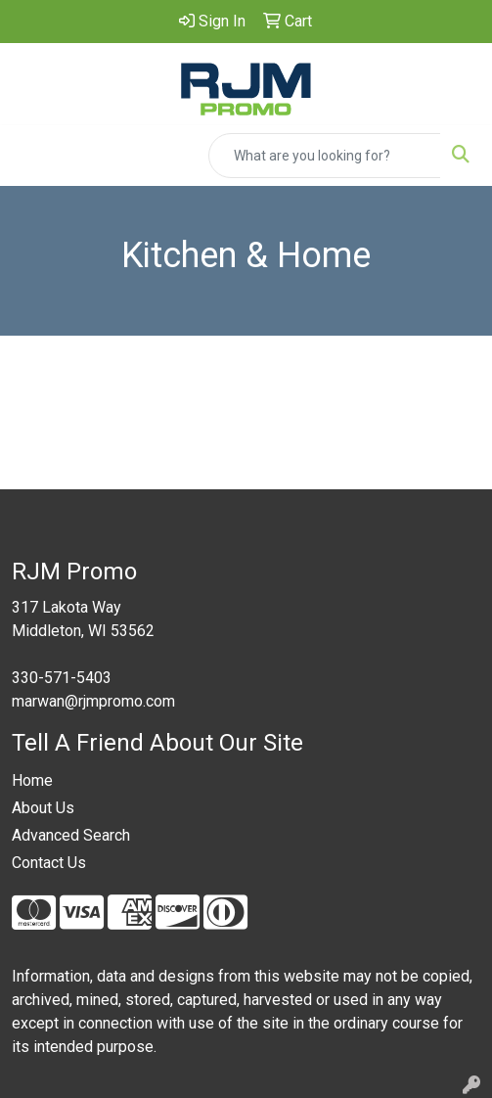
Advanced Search (71, 835)
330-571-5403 (62, 677)
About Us (43, 808)
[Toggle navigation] (30, 155)
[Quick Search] (324, 155)
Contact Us (49, 862)
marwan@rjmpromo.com (93, 701)
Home (32, 780)
